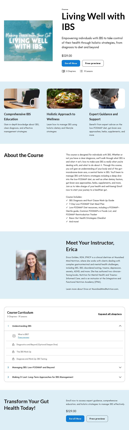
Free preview (93, 63)
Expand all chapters (110, 314)
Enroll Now (71, 63)
